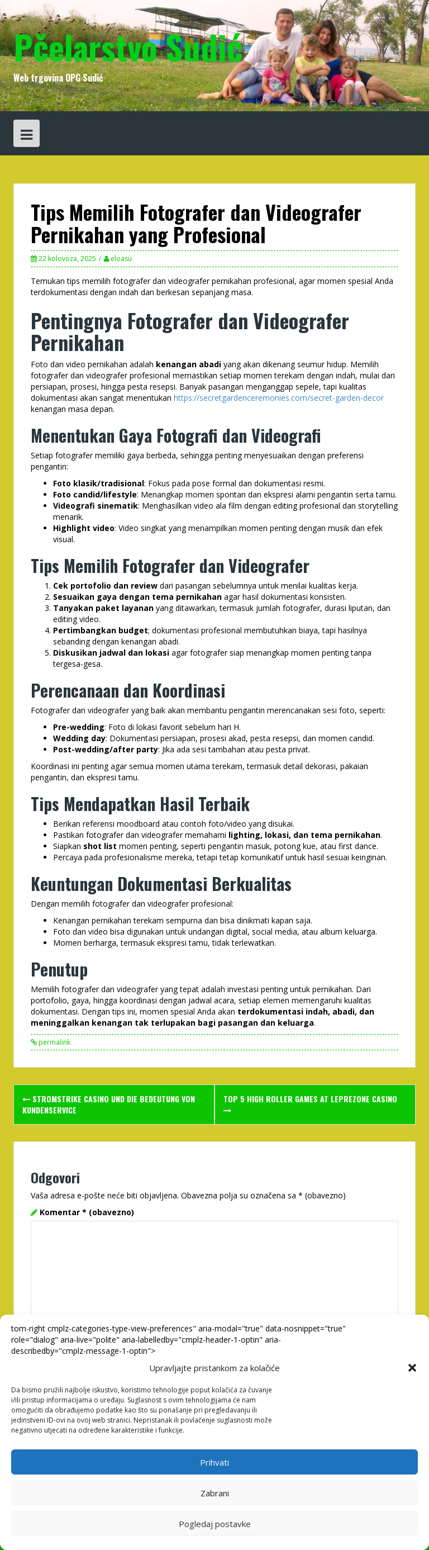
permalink (53, 1042)
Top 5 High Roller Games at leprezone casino (310, 1104)
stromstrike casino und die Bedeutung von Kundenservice (108, 1104)
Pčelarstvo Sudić (127, 46)
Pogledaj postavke (215, 1523)
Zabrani (215, 1493)
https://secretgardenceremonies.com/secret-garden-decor (279, 397)
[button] (412, 1367)
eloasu (121, 258)
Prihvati (214, 1462)
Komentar (87, 1212)
